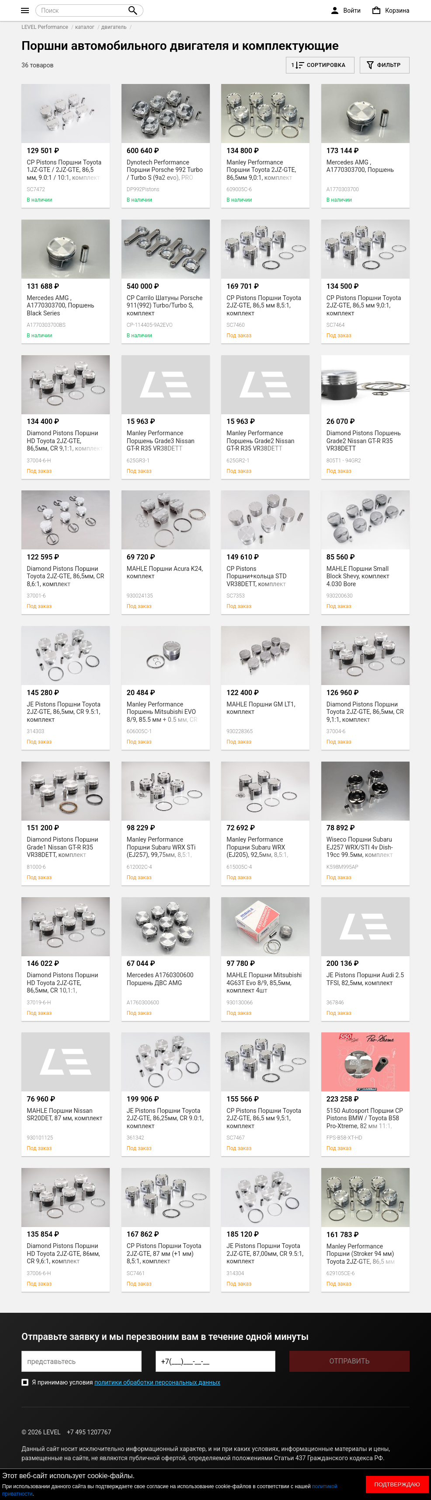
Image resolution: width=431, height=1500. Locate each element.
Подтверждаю (397, 1484)
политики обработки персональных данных (157, 1382)
